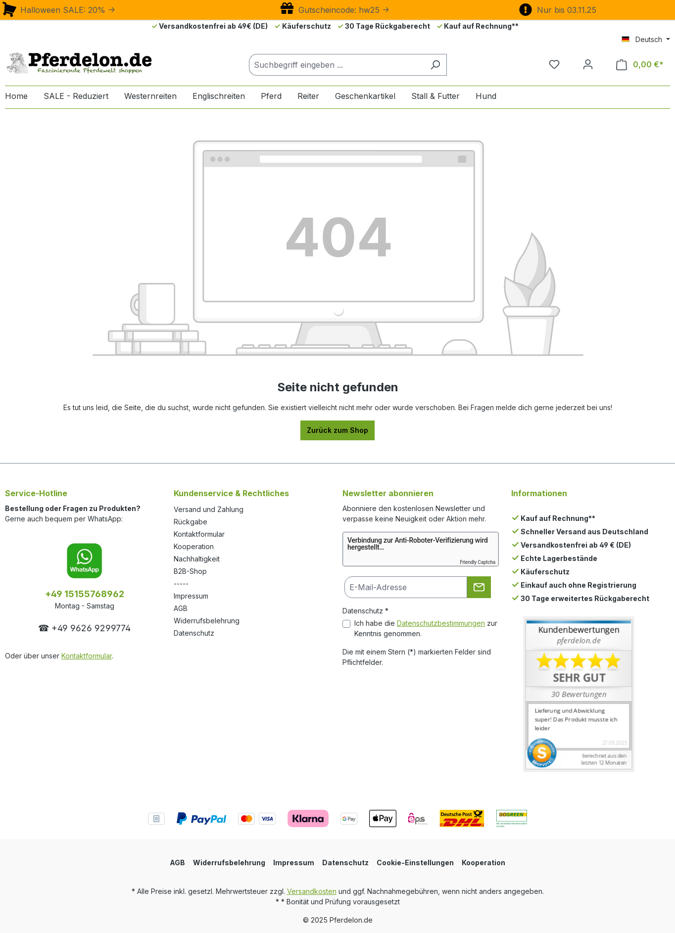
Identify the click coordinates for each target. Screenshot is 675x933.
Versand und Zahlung (208, 509)
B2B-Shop (190, 571)
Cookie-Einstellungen (415, 862)
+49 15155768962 (84, 594)
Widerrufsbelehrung (207, 620)
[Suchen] (435, 65)
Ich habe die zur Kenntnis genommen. (425, 628)
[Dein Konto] (588, 64)
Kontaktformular (86, 656)
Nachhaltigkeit (197, 559)
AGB (181, 608)
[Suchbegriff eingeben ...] (336, 65)
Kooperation (194, 546)
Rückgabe (190, 521)
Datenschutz (194, 633)
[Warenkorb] (640, 64)
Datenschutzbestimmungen (441, 623)
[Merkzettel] (554, 64)
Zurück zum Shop (337, 430)
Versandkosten (312, 891)
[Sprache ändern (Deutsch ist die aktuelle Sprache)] (646, 39)
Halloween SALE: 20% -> (58, 10)
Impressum (191, 596)
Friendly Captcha (477, 562)
